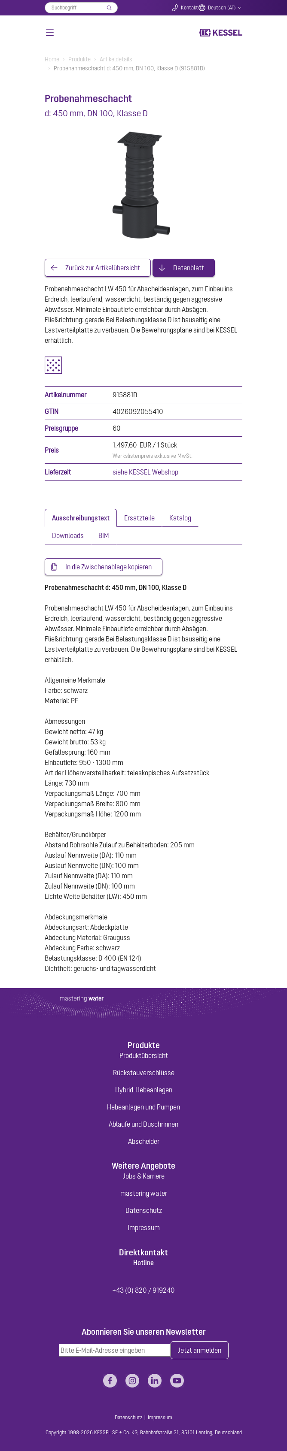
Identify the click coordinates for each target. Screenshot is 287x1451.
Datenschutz (143, 1210)
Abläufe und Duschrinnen (143, 1124)
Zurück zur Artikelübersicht (102, 268)
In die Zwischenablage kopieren (108, 567)
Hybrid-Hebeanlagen (143, 1090)
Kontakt (189, 8)
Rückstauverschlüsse (143, 1072)
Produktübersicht (143, 1055)
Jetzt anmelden (199, 1350)
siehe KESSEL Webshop (145, 472)
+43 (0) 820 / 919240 (143, 1290)
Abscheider (143, 1141)
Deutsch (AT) (222, 8)
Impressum (144, 1227)
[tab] (81, 518)
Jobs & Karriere (144, 1176)
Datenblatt (188, 268)
